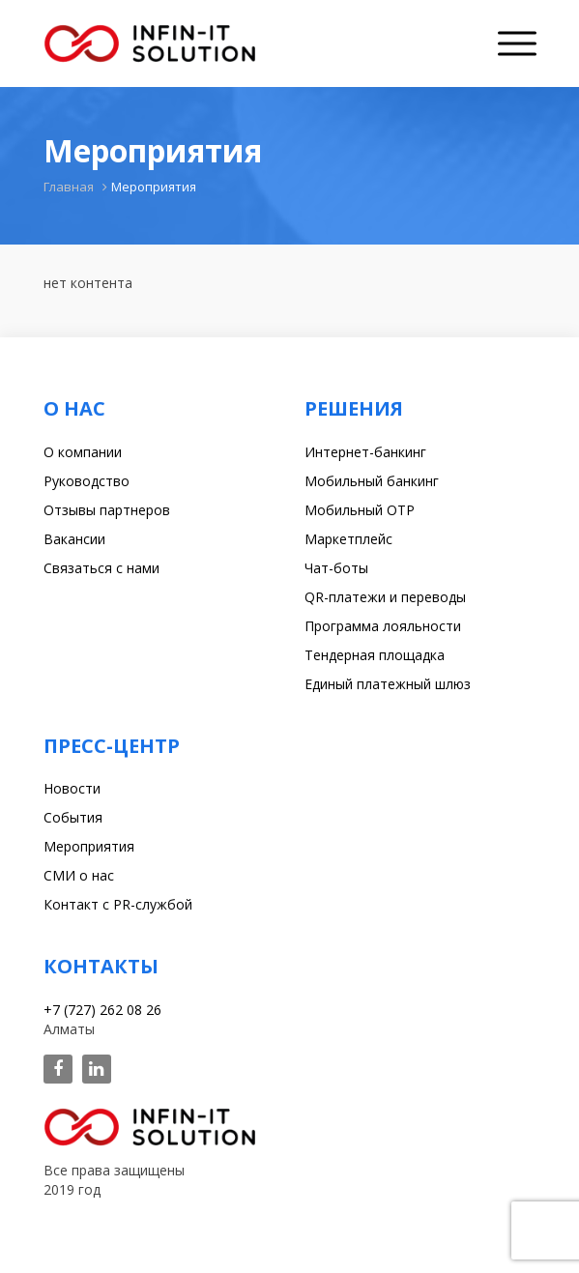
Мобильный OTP (359, 510)
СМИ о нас (78, 875)
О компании (82, 452)
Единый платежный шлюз (387, 684)
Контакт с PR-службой (117, 904)
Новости (72, 788)
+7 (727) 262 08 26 (102, 1009)
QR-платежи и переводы (385, 597)
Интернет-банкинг (365, 452)
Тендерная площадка (374, 655)
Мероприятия (88, 846)
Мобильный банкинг (371, 481)
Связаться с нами (101, 568)
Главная (68, 186)
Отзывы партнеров (106, 510)
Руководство (86, 481)
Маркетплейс (348, 539)
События (72, 817)
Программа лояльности (382, 626)
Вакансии (74, 539)
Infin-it (149, 43)
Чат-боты (336, 568)
